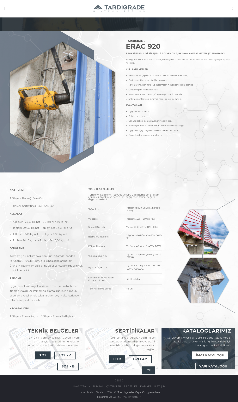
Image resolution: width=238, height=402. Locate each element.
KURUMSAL (96, 386)
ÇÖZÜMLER (113, 386)
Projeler (131, 386)
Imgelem (135, 397)
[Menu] (5, 8)
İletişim (160, 386)
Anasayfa (79, 386)
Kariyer (146, 386)
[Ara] (233, 8)
